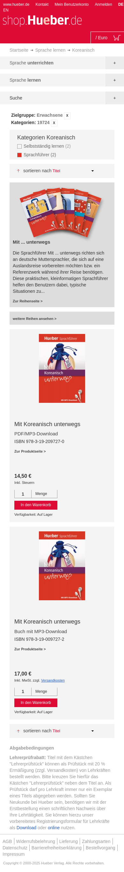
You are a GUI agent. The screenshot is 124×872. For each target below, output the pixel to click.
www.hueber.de (16, 4)
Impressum (14, 854)
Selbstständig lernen (48, 146)
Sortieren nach (37, 170)
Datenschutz (15, 847)
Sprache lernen (50, 50)
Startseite (19, 50)
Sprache (32, 62)
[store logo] (42, 20)
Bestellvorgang (100, 847)
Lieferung (68, 841)
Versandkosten (53, 680)
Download (26, 827)
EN (6, 10)
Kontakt (41, 4)
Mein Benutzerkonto (72, 4)
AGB (7, 841)
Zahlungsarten (96, 841)
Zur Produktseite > (30, 451)
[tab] (62, 119)
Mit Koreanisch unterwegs (47, 424)
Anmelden (103, 4)
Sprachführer (42, 154)
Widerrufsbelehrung (35, 841)
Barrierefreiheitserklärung (57, 847)
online (54, 827)
